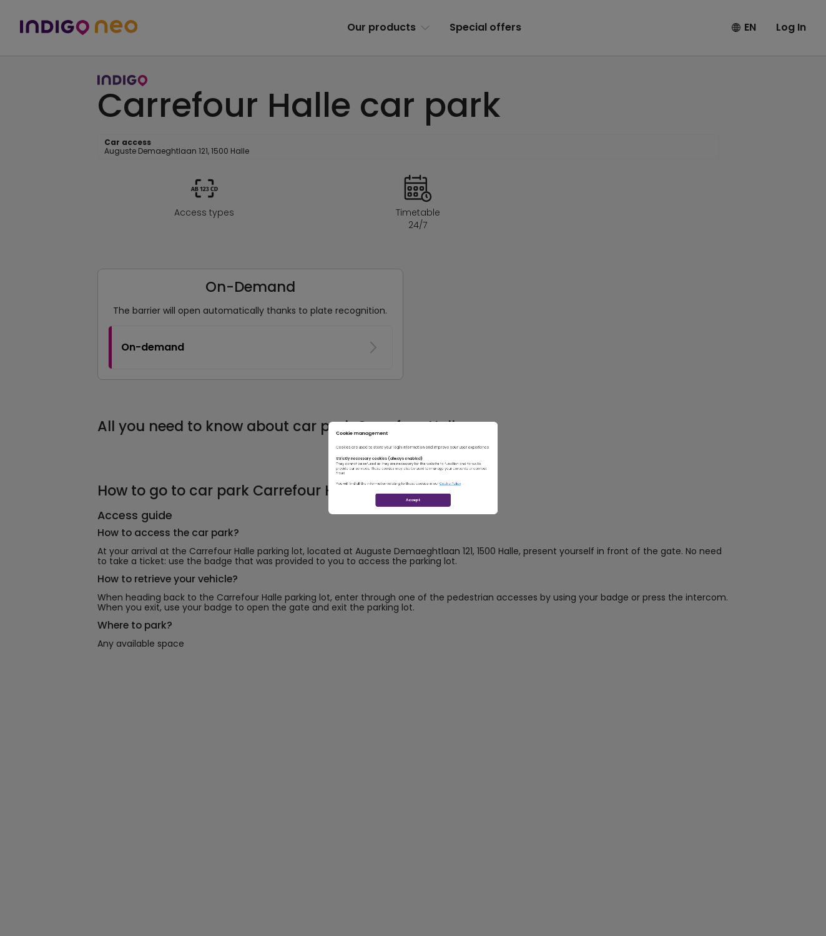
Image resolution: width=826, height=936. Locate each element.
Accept (413, 552)
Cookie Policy (512, 509)
